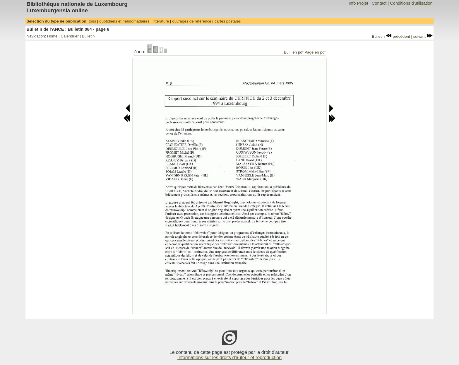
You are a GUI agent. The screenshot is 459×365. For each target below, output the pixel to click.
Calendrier (70, 36)
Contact (379, 3)
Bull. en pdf (294, 52)
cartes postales (228, 21)
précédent (398, 36)
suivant (423, 36)
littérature (161, 21)
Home (52, 36)
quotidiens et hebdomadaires (124, 21)
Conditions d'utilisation (411, 3)
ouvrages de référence (191, 21)
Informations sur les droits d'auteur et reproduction (229, 357)
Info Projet (358, 3)
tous (92, 21)
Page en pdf (315, 52)
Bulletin (88, 36)
